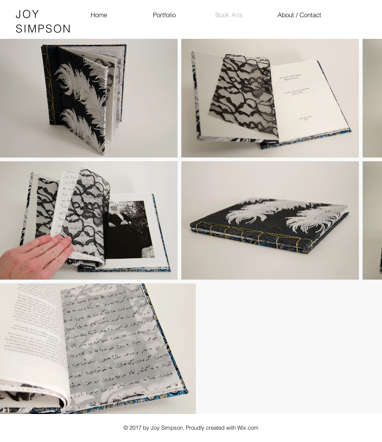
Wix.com (248, 427)
